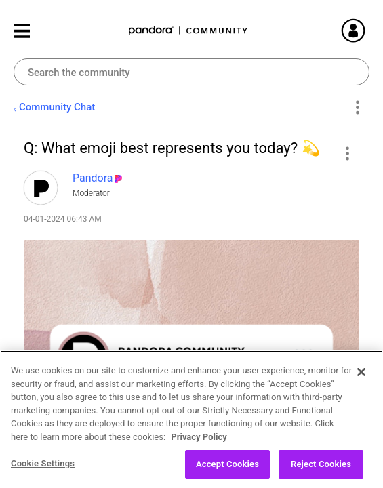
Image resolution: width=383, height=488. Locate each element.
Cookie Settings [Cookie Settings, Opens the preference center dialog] (43, 465)
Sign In (369, 30)
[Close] (361, 374)
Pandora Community (188, 30)
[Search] (191, 71)
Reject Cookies (321, 466)
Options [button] (356, 108)
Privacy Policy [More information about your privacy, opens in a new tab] (198, 439)
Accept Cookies (227, 466)
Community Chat (57, 107)
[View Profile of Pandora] (93, 177)
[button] (346, 153)
